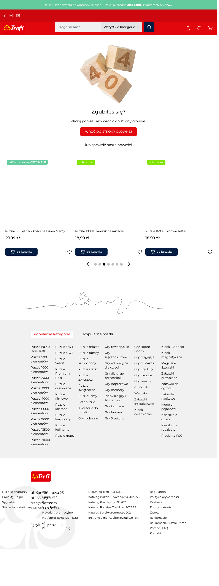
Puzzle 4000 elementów (40, 401)
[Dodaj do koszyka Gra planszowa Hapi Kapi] (91, 252)
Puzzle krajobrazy (63, 417)
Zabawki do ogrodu (170, 386)
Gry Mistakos (144, 363)
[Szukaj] (149, 27)
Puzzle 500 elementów (39, 359)
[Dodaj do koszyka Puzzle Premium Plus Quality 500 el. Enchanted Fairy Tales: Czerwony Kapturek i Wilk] (161, 252)
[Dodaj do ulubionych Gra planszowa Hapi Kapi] (140, 252)
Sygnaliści (9, 502)
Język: (36, 525)
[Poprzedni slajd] (88, 264)
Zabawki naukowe (168, 396)
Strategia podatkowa (17, 507)
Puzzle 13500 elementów (40, 432)
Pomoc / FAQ (159, 528)
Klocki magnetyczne (171, 355)
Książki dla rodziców (169, 427)
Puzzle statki (87, 369)
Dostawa (156, 502)
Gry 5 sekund (114, 418)
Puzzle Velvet (60, 361)
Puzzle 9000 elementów (40, 421)
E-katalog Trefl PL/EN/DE (106, 491)
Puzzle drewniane (63, 386)
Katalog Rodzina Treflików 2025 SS (112, 507)
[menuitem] (17, 492)
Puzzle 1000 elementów (39, 369)
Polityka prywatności (164, 497)
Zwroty (154, 512)
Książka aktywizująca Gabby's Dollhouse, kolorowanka (35, 233)
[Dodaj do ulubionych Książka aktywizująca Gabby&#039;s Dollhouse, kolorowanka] (69, 252)
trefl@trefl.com (44, 503)
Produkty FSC (171, 436)
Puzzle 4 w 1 (64, 353)
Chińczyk (141, 387)
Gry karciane (114, 406)
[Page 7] (121, 264)
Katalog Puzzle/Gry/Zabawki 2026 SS (114, 497)
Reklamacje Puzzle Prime (168, 523)
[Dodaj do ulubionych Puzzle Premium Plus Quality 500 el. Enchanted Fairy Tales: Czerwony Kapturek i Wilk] (210, 252)
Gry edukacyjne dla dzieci (116, 365)
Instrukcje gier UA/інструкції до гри (113, 517)
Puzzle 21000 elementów (40, 442)
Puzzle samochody (87, 361)
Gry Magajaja (144, 357)
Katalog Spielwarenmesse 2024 (110, 512)
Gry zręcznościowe (116, 355)
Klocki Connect (172, 347)
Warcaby (141, 393)
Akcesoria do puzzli (88, 410)
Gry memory (114, 390)
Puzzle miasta (88, 347)
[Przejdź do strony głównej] (14, 28)
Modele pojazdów (168, 407)
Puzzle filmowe (61, 396)
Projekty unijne (13, 497)
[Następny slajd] (128, 264)
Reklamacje (158, 517)
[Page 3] (104, 264)
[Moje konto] (188, 28)
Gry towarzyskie (117, 347)
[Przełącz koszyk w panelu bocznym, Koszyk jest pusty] (210, 28)
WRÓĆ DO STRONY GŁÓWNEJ (108, 132)
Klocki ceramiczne (143, 412)
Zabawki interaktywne (144, 401)
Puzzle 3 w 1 (64, 347)
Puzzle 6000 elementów (40, 411)
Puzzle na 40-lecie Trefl (41, 349)
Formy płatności (161, 507)
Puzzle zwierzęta (85, 377)
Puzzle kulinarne (62, 427)
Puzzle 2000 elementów (40, 380)
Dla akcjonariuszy (14, 491)
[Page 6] (117, 264)
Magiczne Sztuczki (168, 365)
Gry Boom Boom (142, 349)
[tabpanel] (108, 392)
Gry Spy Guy (143, 369)
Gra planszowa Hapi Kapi (93, 231)
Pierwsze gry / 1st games (115, 398)
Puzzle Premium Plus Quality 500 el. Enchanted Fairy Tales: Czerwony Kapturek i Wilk (178, 233)
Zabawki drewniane (169, 376)
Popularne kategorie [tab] (52, 334)
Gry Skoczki (143, 375)
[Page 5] (112, 264)
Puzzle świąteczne (86, 388)
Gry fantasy (113, 412)
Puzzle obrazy (88, 353)
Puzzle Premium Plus (62, 373)
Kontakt (155, 533)
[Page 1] (95, 264)
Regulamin (158, 491)
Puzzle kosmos (61, 407)
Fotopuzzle (86, 402)
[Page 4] (108, 264)
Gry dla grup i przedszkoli (115, 376)
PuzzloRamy (87, 396)
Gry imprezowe (116, 384)
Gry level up (143, 381)
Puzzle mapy (65, 436)
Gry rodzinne (88, 418)
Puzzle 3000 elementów (40, 390)
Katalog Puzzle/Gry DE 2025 (107, 502)
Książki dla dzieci (169, 417)
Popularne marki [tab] (98, 334)
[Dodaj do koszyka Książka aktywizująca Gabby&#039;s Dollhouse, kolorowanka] (21, 252)
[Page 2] (99, 264)
